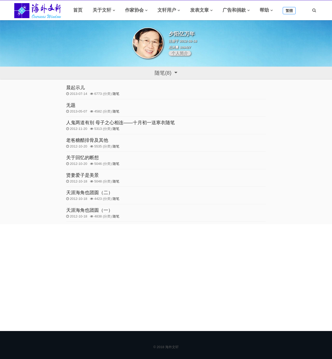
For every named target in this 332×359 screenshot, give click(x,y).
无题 (70, 105)
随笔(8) (164, 73)
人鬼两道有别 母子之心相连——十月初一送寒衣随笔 (120, 122)
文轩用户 (166, 10)
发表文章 (199, 10)
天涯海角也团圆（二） (89, 192)
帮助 (264, 10)
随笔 (116, 94)
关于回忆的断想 (82, 157)
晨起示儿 (75, 87)
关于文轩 (102, 10)
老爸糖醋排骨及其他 (87, 140)
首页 (77, 10)
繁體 (289, 11)
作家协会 (134, 10)
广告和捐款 (234, 10)
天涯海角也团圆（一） (89, 210)
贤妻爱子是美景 (82, 175)
